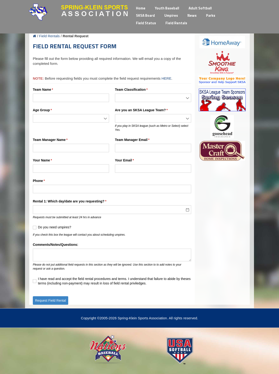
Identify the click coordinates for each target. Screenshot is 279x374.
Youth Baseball (167, 8)
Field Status (146, 23)
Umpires (171, 15)
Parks (210, 15)
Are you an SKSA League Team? (148, 110)
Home (140, 8)
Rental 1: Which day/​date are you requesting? (76, 201)
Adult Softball (200, 8)
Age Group (49, 110)
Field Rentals (176, 23)
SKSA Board (145, 15)
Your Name (49, 160)
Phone (45, 181)
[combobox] (153, 98)
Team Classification (138, 89)
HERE (166, 78)
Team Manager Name (57, 140)
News (192, 15)
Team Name (50, 89)
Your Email (131, 160)
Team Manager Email (139, 140)
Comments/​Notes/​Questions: (55, 245)
